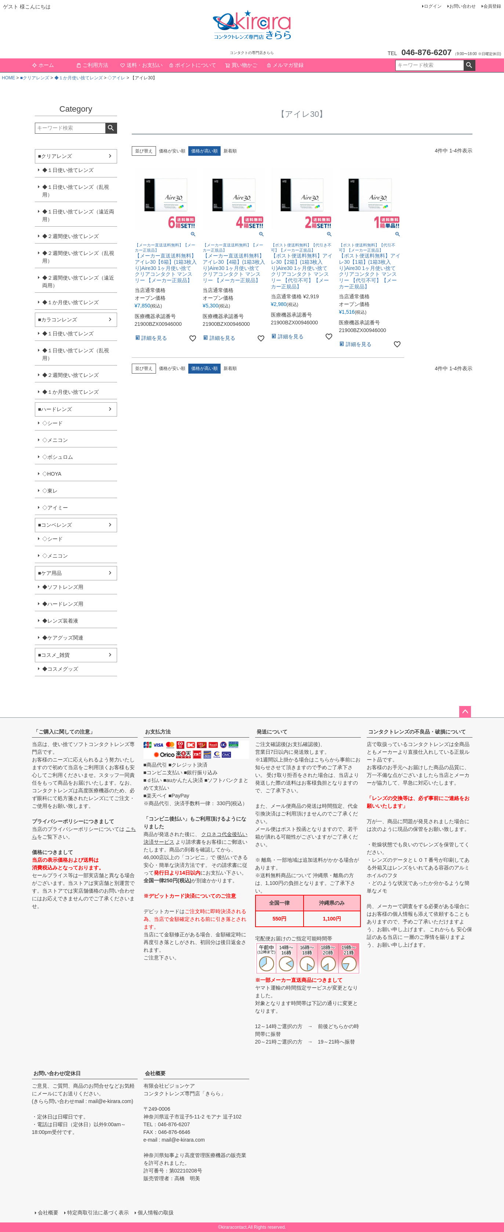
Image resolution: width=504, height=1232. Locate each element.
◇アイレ (116, 77)
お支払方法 (158, 732)
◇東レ (50, 491)
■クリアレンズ (34, 77)
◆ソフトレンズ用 (62, 587)
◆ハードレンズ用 (62, 604)
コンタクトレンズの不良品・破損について (417, 732)
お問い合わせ (462, 6)
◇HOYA (52, 474)
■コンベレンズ (55, 525)
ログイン (433, 6)
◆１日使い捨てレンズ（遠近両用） (78, 215)
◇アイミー (55, 508)
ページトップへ (465, 712)
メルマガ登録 (285, 65)
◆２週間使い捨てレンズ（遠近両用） (78, 281)
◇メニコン (55, 440)
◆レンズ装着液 (60, 621)
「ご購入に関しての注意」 (64, 732)
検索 (469, 65)
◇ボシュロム (57, 457)
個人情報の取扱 (156, 1212)
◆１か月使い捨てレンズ (78, 77)
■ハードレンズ (55, 409)
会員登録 (492, 6)
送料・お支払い (141, 65)
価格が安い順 (172, 151)
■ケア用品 (50, 573)
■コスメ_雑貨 (54, 655)
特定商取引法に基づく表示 (98, 1212)
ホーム (43, 65)
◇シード (52, 423)
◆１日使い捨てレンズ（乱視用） (75, 191)
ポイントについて (192, 65)
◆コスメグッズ (60, 669)
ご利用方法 (92, 65)
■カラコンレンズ (57, 320)
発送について (272, 732)
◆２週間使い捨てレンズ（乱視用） (78, 257)
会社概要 (155, 1073)
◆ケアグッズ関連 (62, 638)
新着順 (230, 151)
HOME (8, 77)
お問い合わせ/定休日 (57, 1073)
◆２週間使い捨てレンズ (70, 236)
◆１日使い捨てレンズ (68, 170)
